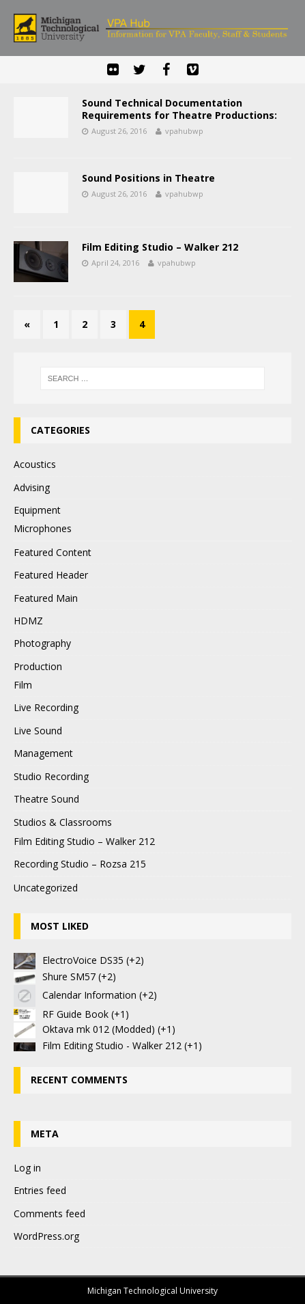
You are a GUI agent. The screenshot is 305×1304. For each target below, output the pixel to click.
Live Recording (46, 707)
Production (38, 666)
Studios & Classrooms (63, 822)
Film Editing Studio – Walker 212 (160, 246)
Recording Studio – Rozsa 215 (80, 863)
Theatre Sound (46, 798)
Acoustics (35, 464)
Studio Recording (51, 776)
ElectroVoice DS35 (83, 960)
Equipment (37, 509)
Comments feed (49, 1213)
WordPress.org (46, 1236)
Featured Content (52, 552)
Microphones (43, 528)
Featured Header (51, 574)
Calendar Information (89, 994)
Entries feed (40, 1190)
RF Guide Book (75, 1014)
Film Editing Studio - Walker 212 (111, 1045)
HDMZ (28, 620)
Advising (32, 487)
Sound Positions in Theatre (148, 177)
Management (43, 753)
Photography (42, 643)
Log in (27, 1167)
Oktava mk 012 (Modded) (98, 1029)
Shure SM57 (69, 976)
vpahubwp (184, 131)
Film (23, 684)
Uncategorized (46, 887)
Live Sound (38, 730)
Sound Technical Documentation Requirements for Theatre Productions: (179, 109)
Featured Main (46, 598)
